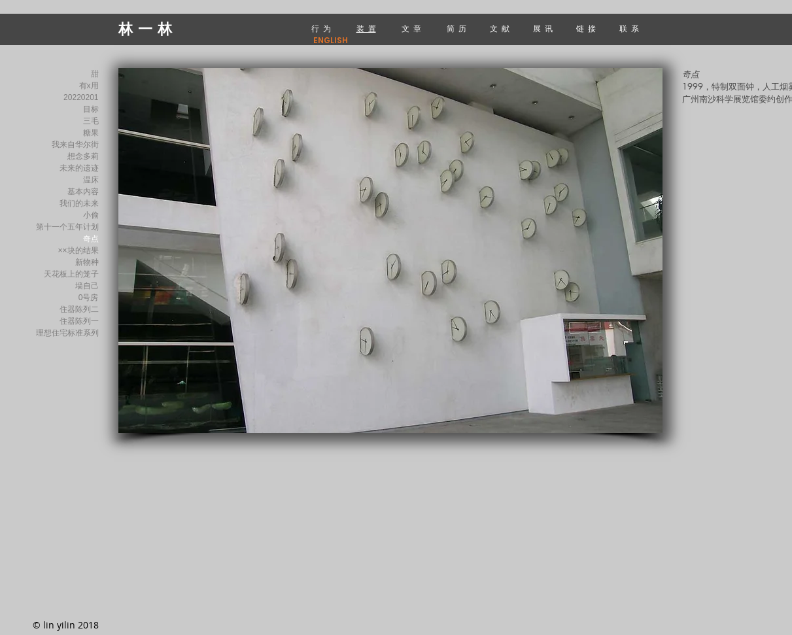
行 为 (321, 28)
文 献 (500, 28)
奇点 (91, 238)
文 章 (411, 28)
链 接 (587, 28)
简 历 (456, 28)
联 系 (630, 28)
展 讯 (545, 28)
